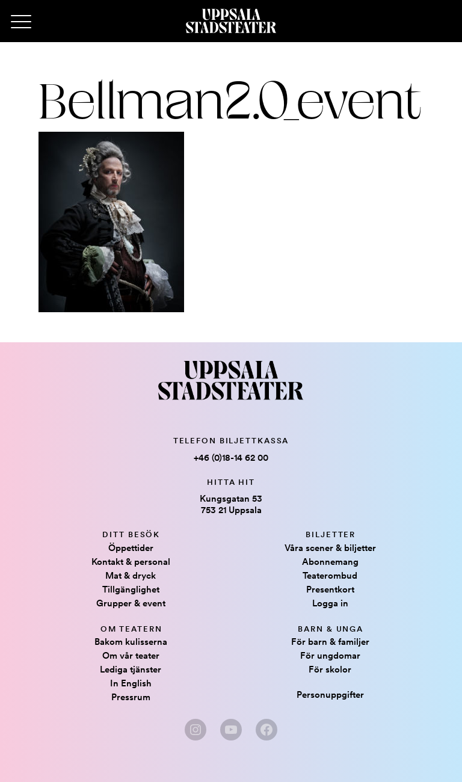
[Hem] (231, 21)
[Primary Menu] (21, 22)
